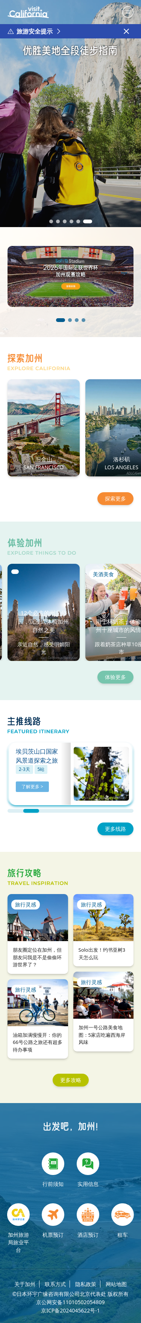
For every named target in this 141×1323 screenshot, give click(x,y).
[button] (51, 221)
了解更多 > (32, 786)
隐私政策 (85, 1284)
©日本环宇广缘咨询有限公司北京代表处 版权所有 (70, 1294)
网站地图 (116, 1284)
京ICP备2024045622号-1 (70, 1310)
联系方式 (55, 1284)
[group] (70, 113)
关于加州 (24, 1284)
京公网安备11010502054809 (70, 1302)
